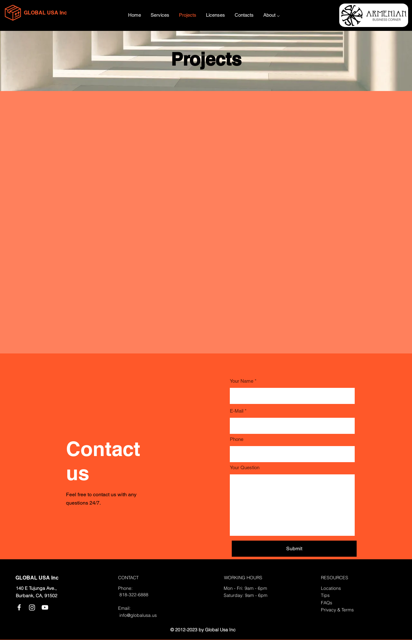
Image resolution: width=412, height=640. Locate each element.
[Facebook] (19, 607)
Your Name (241, 381)
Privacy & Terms (337, 610)
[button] (271, 15)
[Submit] (294, 549)
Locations (331, 588)
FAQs (326, 603)
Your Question (244, 467)
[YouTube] (45, 607)
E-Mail (236, 410)
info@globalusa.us (138, 615)
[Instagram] (32, 607)
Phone (236, 439)
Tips (325, 595)
